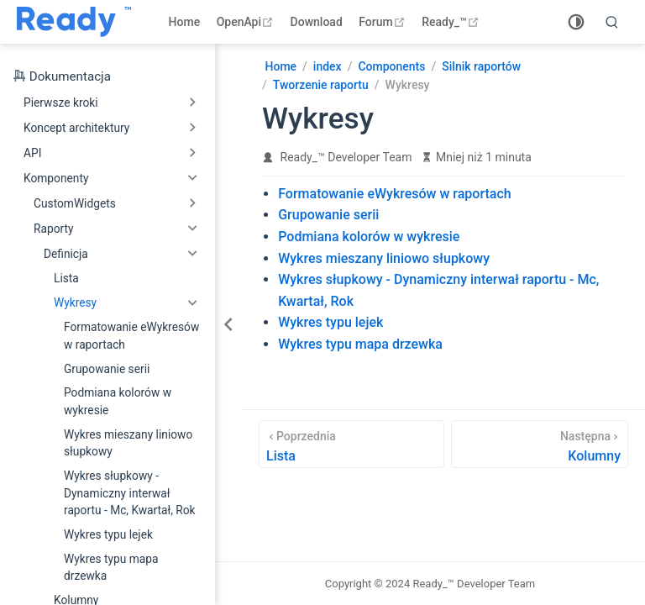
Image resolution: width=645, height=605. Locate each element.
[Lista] (351, 444)
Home (185, 22)
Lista (66, 278)
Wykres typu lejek (108, 534)
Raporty (54, 228)
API (32, 153)
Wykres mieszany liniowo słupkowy (128, 443)
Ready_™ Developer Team (346, 157)
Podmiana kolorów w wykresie (117, 401)
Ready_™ (452, 22)
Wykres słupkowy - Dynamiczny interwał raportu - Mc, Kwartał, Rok (130, 493)
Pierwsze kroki (61, 102)
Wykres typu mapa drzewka (111, 567)
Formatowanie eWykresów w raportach (131, 335)
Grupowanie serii (106, 369)
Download (317, 22)
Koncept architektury (76, 127)
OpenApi (247, 22)
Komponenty (56, 178)
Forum (383, 22)
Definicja (66, 253)
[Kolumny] (539, 444)
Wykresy (75, 302)
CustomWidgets (75, 203)
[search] (612, 22)
